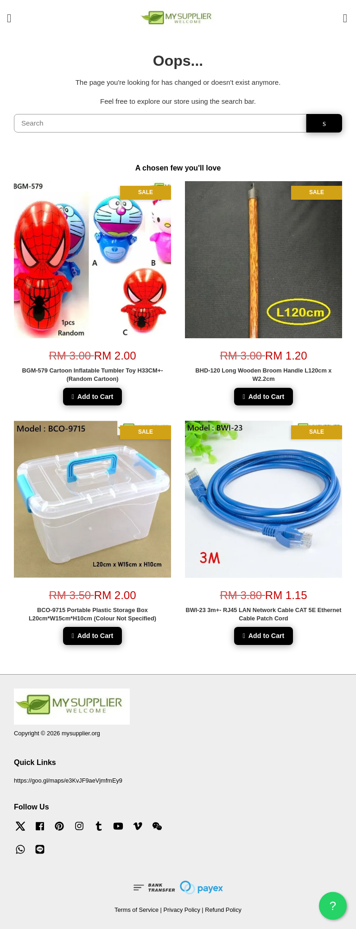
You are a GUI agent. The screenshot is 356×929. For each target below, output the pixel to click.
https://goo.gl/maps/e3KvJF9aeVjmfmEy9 (68, 780)
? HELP (333, 909)
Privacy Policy (181, 909)
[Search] (160, 123)
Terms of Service (136, 909)
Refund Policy (223, 909)
